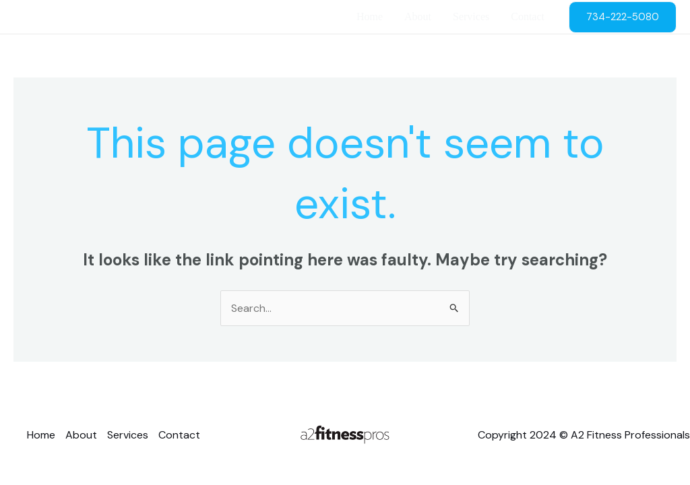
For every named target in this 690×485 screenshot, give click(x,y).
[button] (623, 17)
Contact (527, 16)
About (417, 16)
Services (471, 16)
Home (369, 16)
